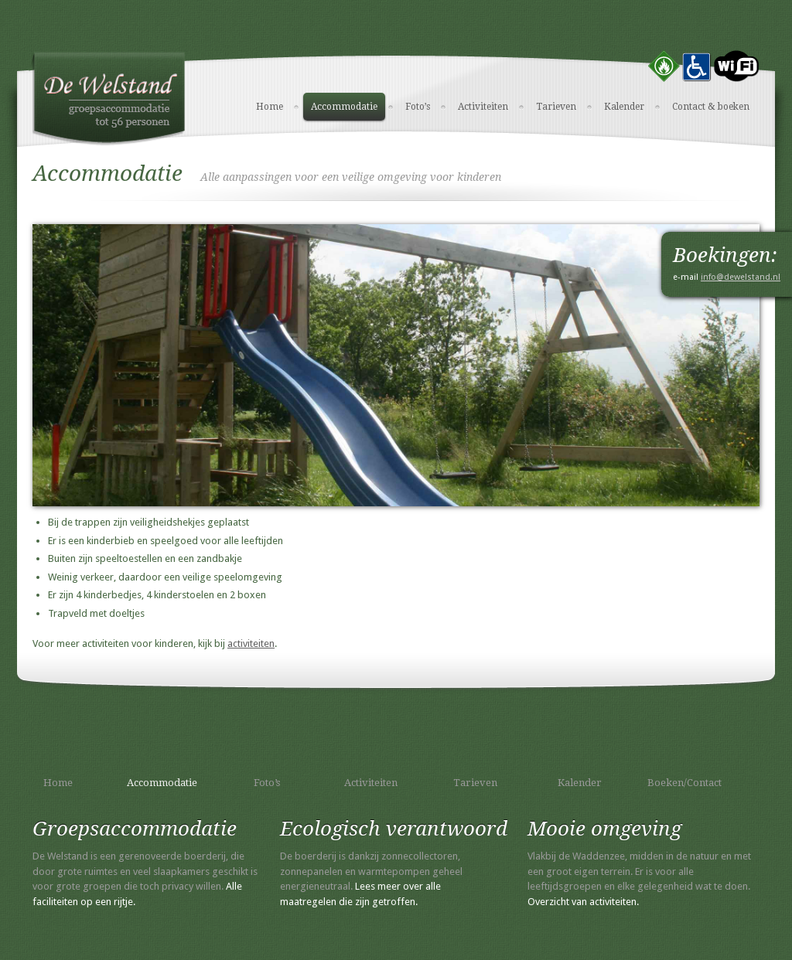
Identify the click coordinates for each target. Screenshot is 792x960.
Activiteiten (483, 106)
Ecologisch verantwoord (393, 828)
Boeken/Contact (684, 782)
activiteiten (251, 643)
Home (269, 106)
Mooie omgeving (604, 828)
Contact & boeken (710, 106)
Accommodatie (344, 106)
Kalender (624, 106)
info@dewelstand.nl (740, 277)
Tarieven (556, 106)
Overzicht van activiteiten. (583, 901)
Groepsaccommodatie (134, 828)
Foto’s (417, 106)
